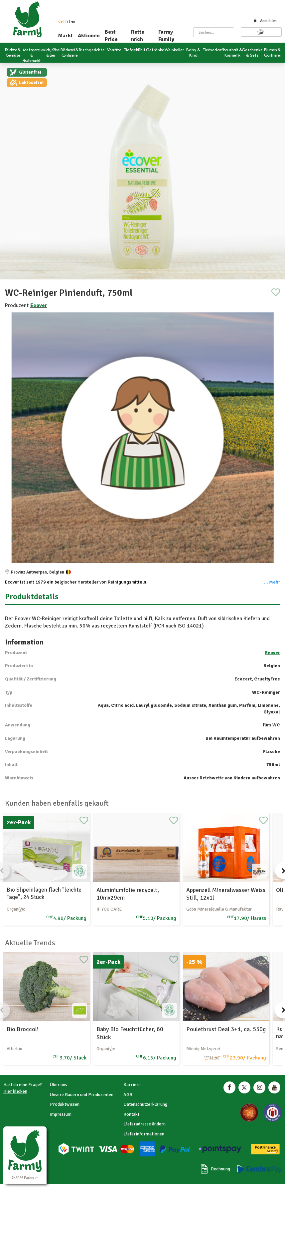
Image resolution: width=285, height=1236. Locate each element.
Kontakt (131, 1114)
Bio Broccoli (23, 1029)
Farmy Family (166, 36)
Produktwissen (64, 1104)
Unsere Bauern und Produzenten (81, 1094)
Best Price (111, 36)
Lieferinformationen (143, 1134)
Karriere (132, 1084)
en (73, 21)
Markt (65, 35)
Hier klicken (15, 1091)
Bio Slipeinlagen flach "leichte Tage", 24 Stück (44, 893)
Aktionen (89, 35)
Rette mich (137, 36)
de (60, 21)
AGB (127, 1094)
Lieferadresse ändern (144, 1124)
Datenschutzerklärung (145, 1104)
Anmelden (265, 20)
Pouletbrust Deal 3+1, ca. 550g (226, 1029)
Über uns (58, 1084)
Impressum (60, 1114)
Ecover (38, 305)
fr (67, 21)
